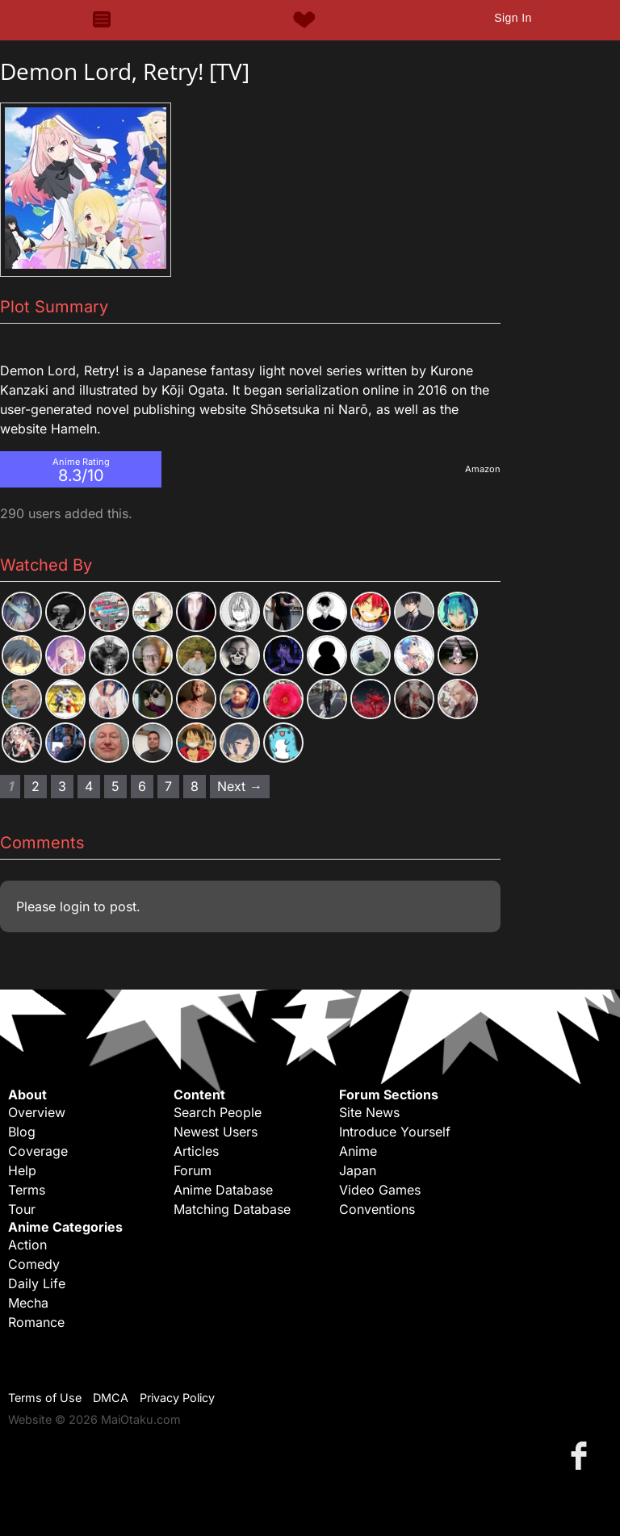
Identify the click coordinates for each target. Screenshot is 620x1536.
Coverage (38, 1151)
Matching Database (232, 1209)
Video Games (380, 1190)
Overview (36, 1112)
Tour (22, 1209)
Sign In (512, 17)
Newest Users (216, 1132)
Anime (358, 1151)
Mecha (28, 1303)
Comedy (34, 1264)
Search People (218, 1112)
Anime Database (223, 1190)
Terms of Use (45, 1397)
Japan (357, 1170)
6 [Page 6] (142, 786)
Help (22, 1170)
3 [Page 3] (62, 786)
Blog (22, 1132)
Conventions (377, 1209)
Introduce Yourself (394, 1132)
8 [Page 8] (195, 786)
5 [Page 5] (115, 786)
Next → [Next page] (239, 786)
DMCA (110, 1397)
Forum (193, 1170)
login (75, 906)
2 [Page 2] (35, 786)
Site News (369, 1112)
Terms (26, 1190)
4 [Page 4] (89, 786)
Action (27, 1245)
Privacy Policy (177, 1397)
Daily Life (36, 1283)
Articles (196, 1151)
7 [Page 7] (168, 786)
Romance (36, 1322)
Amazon (483, 469)
